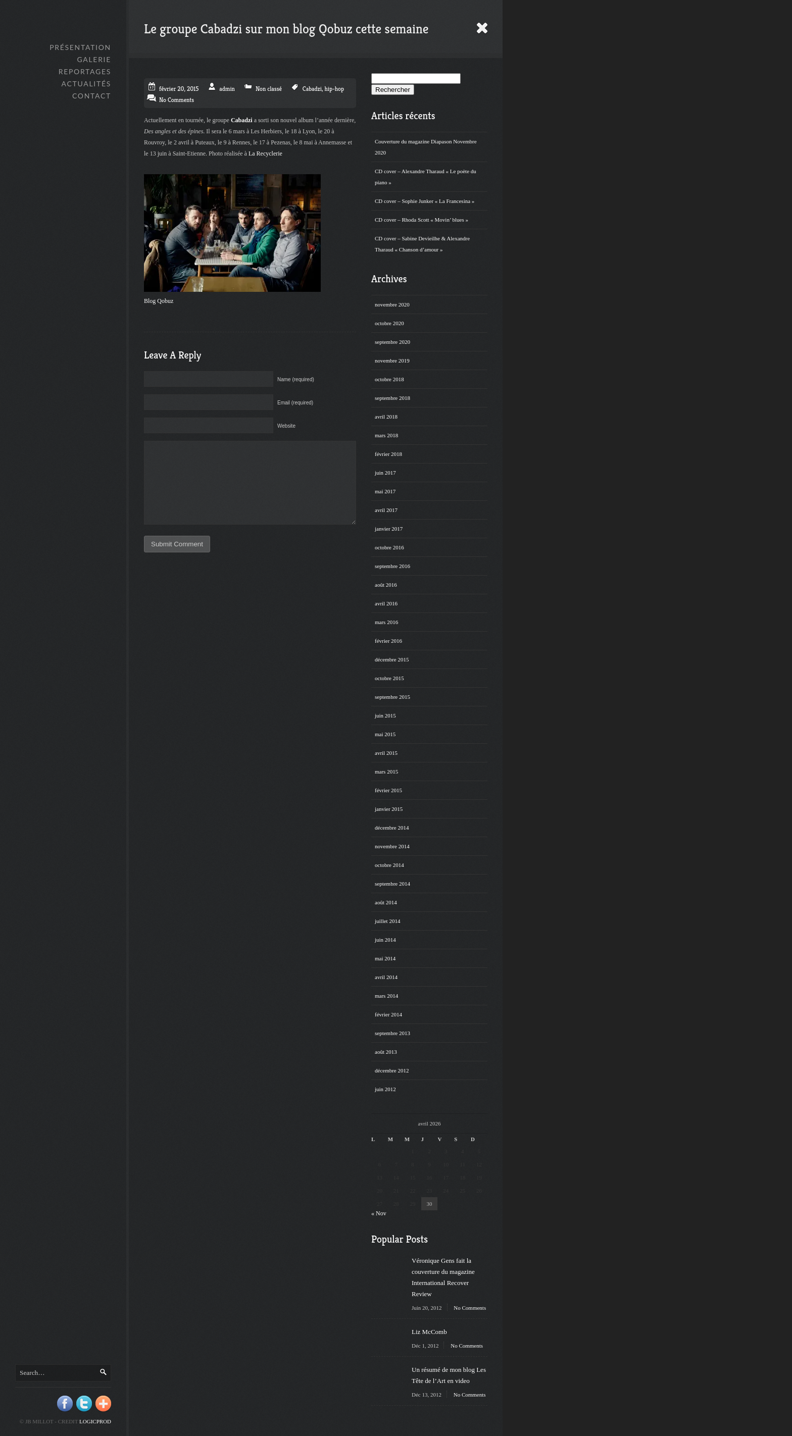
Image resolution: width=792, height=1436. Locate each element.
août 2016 (386, 585)
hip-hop (334, 88)
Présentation (80, 47)
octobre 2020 (389, 323)
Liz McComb (429, 1332)
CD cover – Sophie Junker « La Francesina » (424, 201)
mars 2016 (386, 622)
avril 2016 (386, 603)
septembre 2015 (392, 697)
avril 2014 (386, 977)
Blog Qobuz (158, 300)
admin (227, 88)
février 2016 (388, 641)
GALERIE (94, 59)
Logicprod (95, 1421)
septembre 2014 (392, 884)
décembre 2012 (392, 1070)
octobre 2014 (389, 865)
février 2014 (388, 1014)
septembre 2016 (392, 566)
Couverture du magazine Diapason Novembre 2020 (426, 147)
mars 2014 (386, 996)
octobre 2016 (389, 547)
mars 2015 (386, 771)
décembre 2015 (392, 659)
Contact (91, 95)
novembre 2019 (392, 360)
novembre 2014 (392, 846)
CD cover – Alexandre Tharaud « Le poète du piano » (425, 176)
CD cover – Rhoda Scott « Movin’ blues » (421, 220)
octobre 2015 (389, 678)
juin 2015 (385, 715)
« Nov (378, 1213)
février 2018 (388, 454)
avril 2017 (386, 510)
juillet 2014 (387, 921)
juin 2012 (385, 1089)
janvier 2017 (389, 529)
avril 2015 (386, 753)
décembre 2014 (392, 828)
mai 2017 (385, 491)
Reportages (85, 71)
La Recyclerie (265, 153)
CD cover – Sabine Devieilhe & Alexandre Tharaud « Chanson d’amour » (422, 243)
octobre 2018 (389, 379)
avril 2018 (386, 417)
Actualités (86, 83)
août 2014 (386, 902)
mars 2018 (386, 435)
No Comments (470, 1308)
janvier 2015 (389, 809)
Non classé (269, 88)
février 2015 (388, 790)
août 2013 (386, 1052)
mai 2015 (385, 734)
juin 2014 (385, 940)
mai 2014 (385, 958)
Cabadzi (312, 88)
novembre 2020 (392, 304)
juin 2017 (385, 473)
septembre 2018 (392, 398)
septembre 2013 (392, 1033)
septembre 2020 (392, 342)
